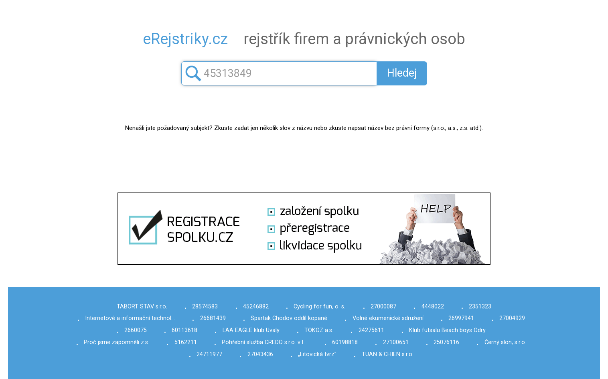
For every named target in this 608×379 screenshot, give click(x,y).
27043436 (260, 354)
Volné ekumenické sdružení (388, 318)
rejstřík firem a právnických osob (304, 39)
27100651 (396, 342)
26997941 (461, 318)
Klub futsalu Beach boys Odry (447, 330)
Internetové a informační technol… (130, 318)
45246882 (256, 306)
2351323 (480, 306)
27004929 (512, 318)
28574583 (205, 306)
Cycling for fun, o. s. (319, 306)
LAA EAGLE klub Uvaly (251, 330)
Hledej (402, 73)
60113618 (184, 330)
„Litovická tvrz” (317, 354)
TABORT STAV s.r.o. (142, 306)
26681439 (213, 318)
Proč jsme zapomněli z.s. (116, 342)
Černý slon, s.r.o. (505, 342)
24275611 (371, 330)
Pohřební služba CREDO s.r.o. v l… (264, 342)
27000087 (383, 306)
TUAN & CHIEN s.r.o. (387, 354)
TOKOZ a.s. (318, 330)
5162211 (185, 342)
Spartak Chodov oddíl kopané (289, 318)
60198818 (345, 342)
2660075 (135, 330)
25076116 (446, 342)
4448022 (433, 306)
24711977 (209, 354)
